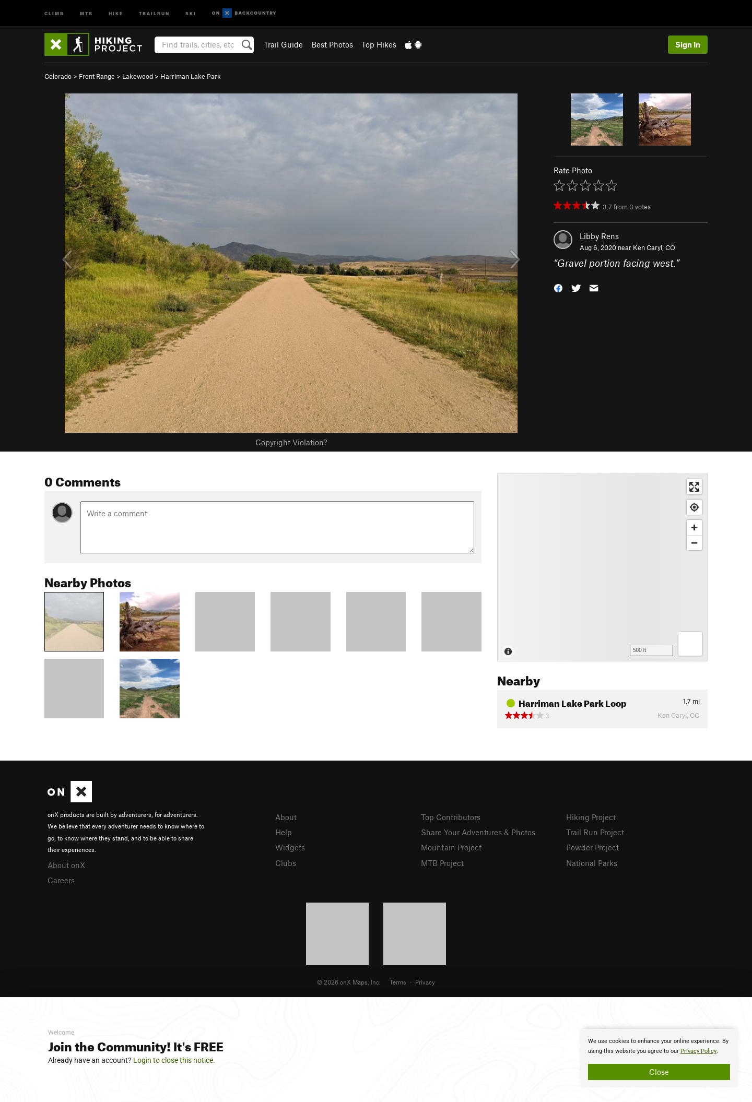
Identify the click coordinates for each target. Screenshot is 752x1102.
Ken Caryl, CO (654, 247)
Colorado (58, 76)
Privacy (425, 982)
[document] (659, 1058)
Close (659, 1071)
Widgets (290, 847)
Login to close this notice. (174, 1060)
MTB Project (442, 863)
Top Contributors (450, 817)
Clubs (285, 863)
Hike (116, 12)
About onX (66, 865)
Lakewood (137, 76)
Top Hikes (378, 44)
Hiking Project (591, 817)
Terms (398, 982)
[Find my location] (694, 507)
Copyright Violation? (291, 442)
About (286, 817)
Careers (61, 880)
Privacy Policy (698, 1051)
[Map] (602, 567)
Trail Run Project (595, 832)
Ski (190, 12)
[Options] (690, 644)
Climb (54, 12)
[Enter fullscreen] (694, 486)
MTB (86, 12)
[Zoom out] (694, 542)
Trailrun (154, 12)
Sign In (687, 44)
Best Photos (332, 44)
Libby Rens (599, 236)
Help (283, 832)
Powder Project (592, 847)
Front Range (97, 76)
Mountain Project (451, 847)
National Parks (591, 863)
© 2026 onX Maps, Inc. (349, 982)
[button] (558, 287)
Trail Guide (283, 44)
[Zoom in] (694, 527)
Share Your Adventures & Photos (478, 832)
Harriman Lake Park (190, 76)
